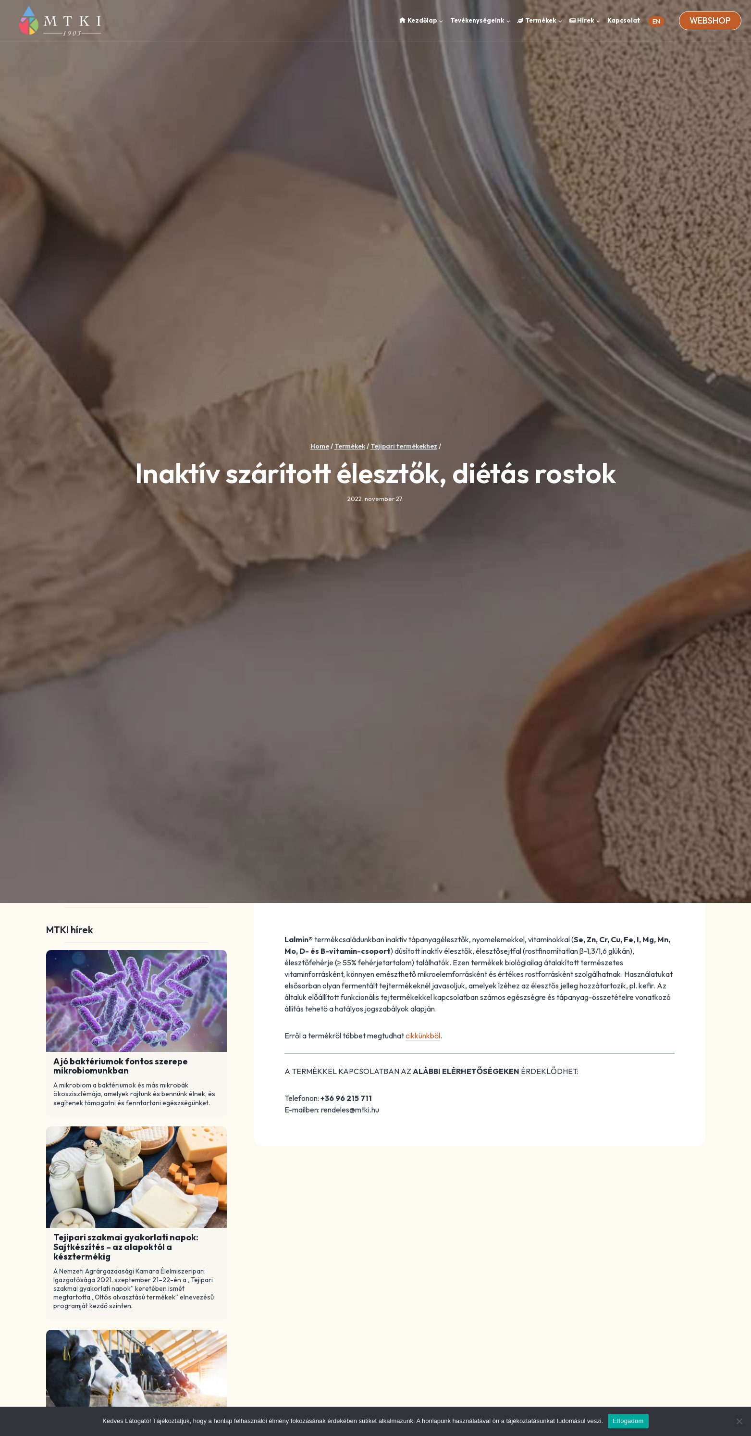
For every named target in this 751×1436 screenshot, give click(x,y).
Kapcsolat (623, 20)
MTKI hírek (69, 930)
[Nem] (739, 1421)
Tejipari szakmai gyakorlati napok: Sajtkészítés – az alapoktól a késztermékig (125, 1247)
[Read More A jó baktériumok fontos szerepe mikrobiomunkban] (136, 1001)
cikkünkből (423, 1035)
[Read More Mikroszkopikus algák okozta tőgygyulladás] (136, 1381)
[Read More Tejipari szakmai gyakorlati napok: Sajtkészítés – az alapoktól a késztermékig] (136, 1177)
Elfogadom (628, 1420)
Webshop (710, 20)
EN (656, 21)
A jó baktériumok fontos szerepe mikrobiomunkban (120, 1066)
